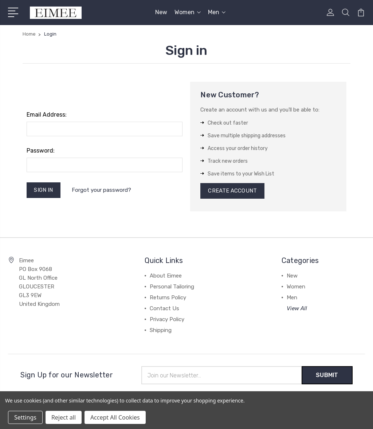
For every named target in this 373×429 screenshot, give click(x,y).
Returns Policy (168, 298)
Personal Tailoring (172, 287)
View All (297, 308)
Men (216, 12)
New (161, 12)
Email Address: (47, 114)
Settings (25, 417)
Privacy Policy (167, 319)
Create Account (232, 191)
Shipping (161, 330)
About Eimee (166, 276)
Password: (41, 150)
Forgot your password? (101, 190)
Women (187, 12)
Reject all (63, 417)
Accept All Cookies (115, 417)
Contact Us (164, 308)
